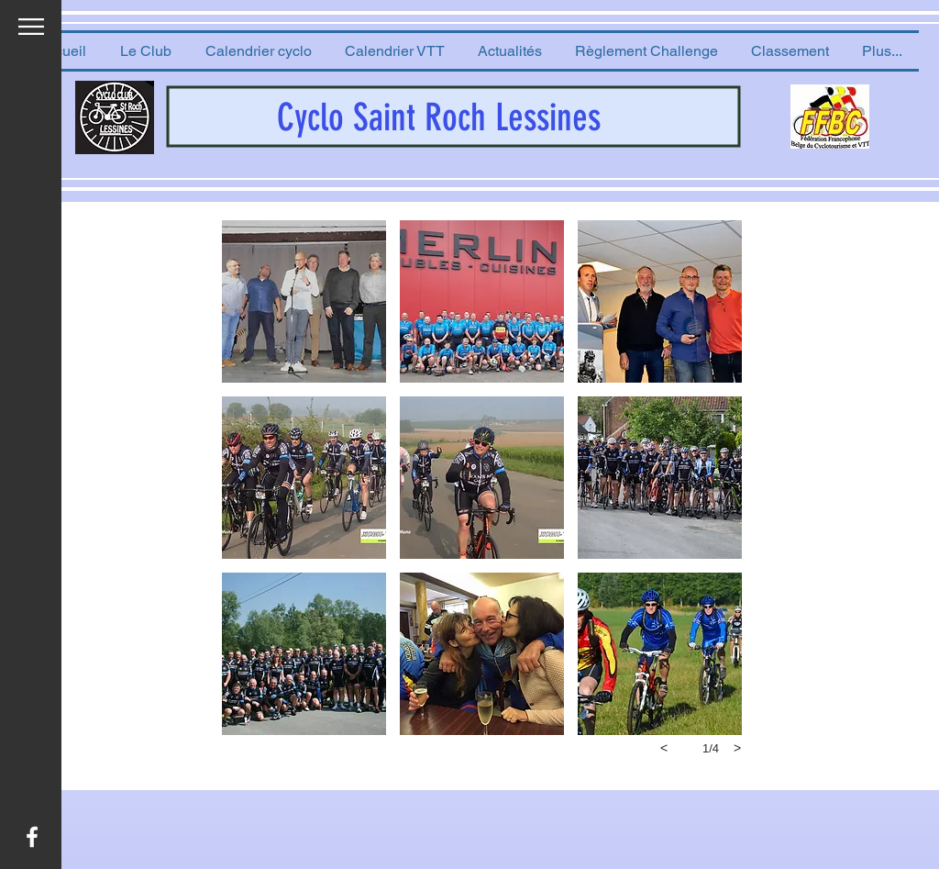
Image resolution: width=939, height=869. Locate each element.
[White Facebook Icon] (32, 837)
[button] (145, 51)
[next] (737, 747)
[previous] (663, 747)
